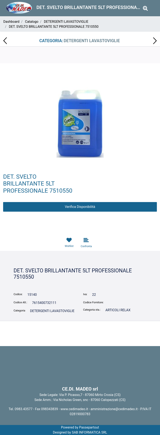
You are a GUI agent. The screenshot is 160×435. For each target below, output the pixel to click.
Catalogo (31, 22)
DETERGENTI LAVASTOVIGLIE (66, 22)
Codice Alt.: (20, 302)
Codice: (18, 294)
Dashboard (11, 22)
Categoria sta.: (92, 309)
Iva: (85, 294)
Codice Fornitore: (93, 302)
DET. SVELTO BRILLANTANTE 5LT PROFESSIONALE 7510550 (54, 27)
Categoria (19, 310)
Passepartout (89, 427)
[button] (145, 8)
